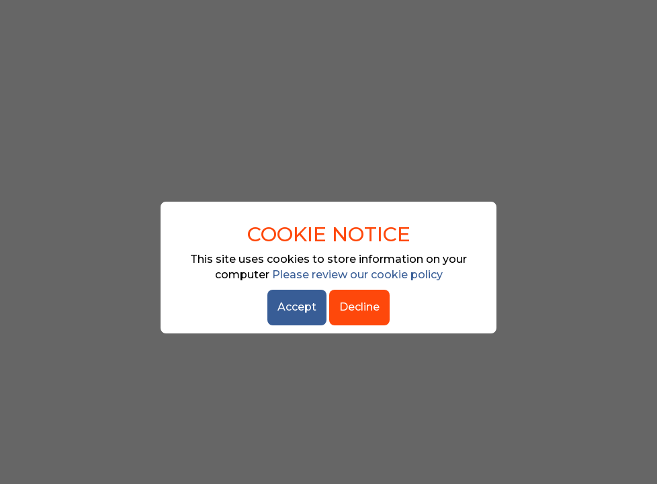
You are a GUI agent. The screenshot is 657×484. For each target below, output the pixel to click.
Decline (359, 306)
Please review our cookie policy (357, 274)
